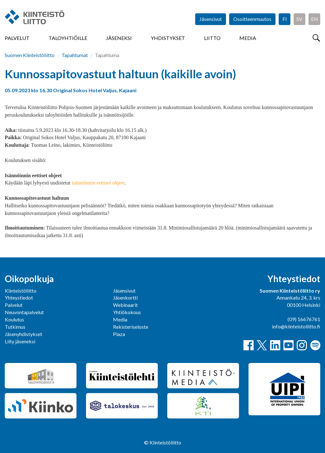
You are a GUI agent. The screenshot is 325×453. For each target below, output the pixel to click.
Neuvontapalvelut (24, 312)
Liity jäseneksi (20, 341)
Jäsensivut (210, 19)
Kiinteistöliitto (20, 291)
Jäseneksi (119, 38)
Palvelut (17, 38)
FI (284, 19)
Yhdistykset (168, 38)
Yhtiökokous (127, 312)
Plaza (119, 334)
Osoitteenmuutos (252, 19)
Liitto (212, 38)
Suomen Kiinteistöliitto (30, 55)
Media (247, 38)
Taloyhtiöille (68, 38)
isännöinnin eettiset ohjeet (98, 182)
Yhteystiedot (19, 297)
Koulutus (14, 319)
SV (299, 19)
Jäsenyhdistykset (23, 334)
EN (314, 19)
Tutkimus (15, 327)
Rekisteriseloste (130, 327)
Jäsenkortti (125, 297)
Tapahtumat (75, 55)
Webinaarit (125, 305)
